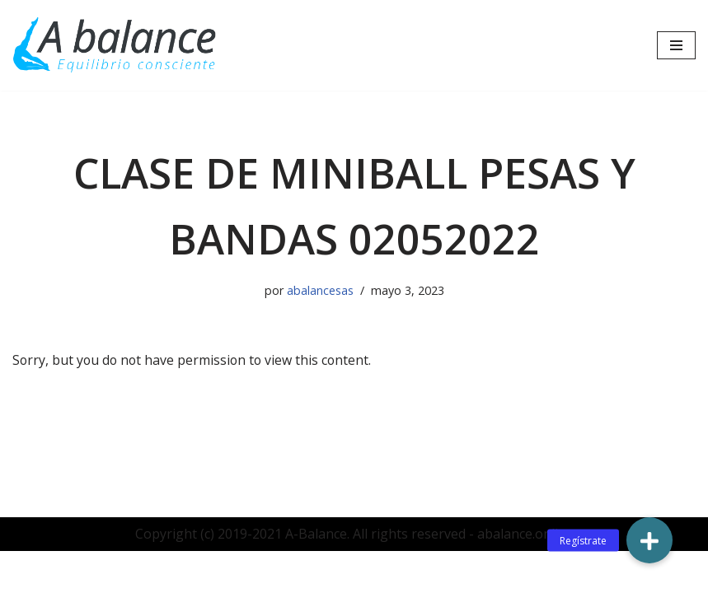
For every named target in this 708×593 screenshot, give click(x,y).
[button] (649, 540)
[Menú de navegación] (676, 45)
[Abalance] (115, 45)
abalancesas (320, 290)
